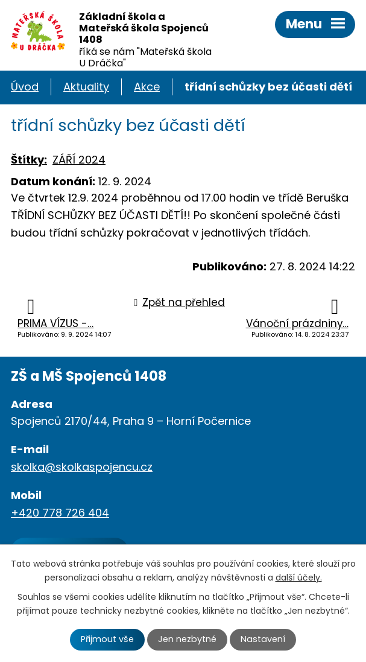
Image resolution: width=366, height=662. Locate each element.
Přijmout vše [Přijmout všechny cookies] (107, 639)
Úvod (25, 86)
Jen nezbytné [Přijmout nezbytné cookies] (187, 639)
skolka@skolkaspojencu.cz (82, 466)
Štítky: (29, 159)
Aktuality (86, 86)
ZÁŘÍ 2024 (79, 159)
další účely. (299, 577)
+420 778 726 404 (60, 512)
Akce (147, 86)
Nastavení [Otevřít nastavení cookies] (263, 639)
